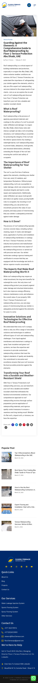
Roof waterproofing (10, 116)
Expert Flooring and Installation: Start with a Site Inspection (24, 506)
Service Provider (8, 39)
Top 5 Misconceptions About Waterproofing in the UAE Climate (25, 454)
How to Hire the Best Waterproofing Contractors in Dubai (25, 488)
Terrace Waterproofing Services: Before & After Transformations (23, 523)
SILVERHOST (24, 680)
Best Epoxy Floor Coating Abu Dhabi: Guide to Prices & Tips (25, 471)
